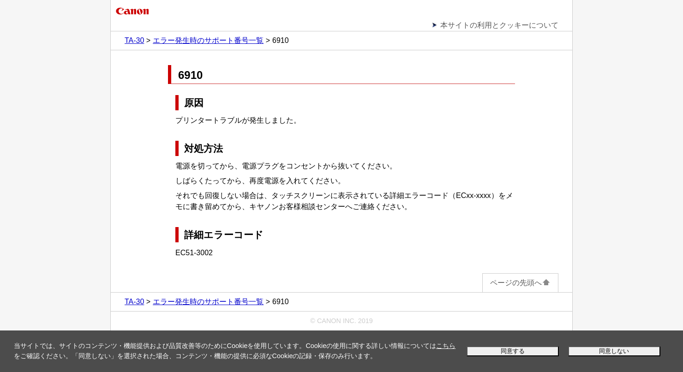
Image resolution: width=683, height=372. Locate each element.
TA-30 (134, 40)
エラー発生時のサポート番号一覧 (208, 40)
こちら (445, 345)
